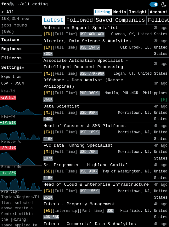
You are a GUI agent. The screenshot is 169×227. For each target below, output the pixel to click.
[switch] (153, 4)
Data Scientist (61, 106)
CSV (4, 83)
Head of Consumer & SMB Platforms (84, 126)
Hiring (102, 12)
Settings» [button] (12, 67)
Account (159, 12)
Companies (130, 20)
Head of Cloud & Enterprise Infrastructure (96, 184)
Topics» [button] (10, 40)
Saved (104, 20)
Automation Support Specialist (80, 28)
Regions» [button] (11, 49)
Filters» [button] (11, 58)
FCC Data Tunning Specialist (78, 145)
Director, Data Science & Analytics (87, 41)
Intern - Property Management (79, 204)
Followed (79, 20)
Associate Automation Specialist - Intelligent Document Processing (85, 63)
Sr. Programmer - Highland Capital (85, 165)
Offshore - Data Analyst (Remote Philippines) (83, 83)
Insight (138, 12)
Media (119, 12)
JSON (19, 83)
